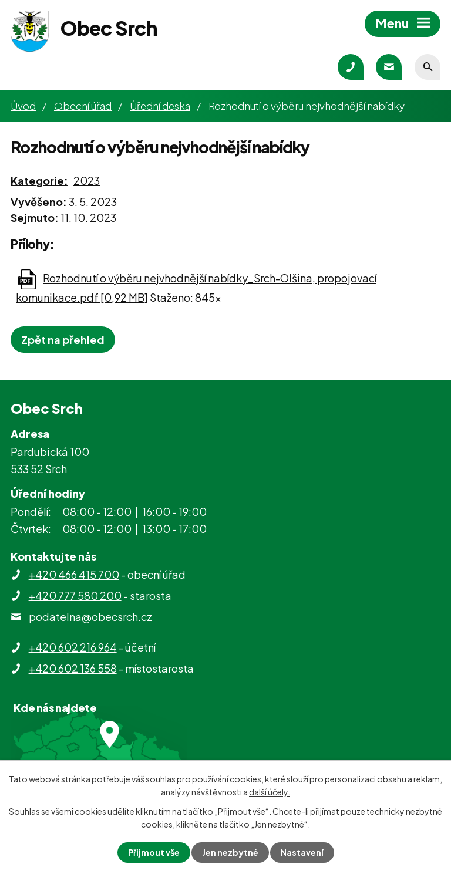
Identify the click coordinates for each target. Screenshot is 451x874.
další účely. (269, 792)
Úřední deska (160, 105)
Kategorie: (39, 180)
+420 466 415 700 (74, 574)
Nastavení (302, 852)
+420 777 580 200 (75, 595)
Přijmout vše (154, 852)
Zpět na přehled (63, 339)
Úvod (23, 105)
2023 (86, 180)
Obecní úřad (83, 105)
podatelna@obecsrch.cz (90, 616)
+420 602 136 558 (73, 668)
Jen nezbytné (230, 852)
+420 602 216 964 (73, 647)
